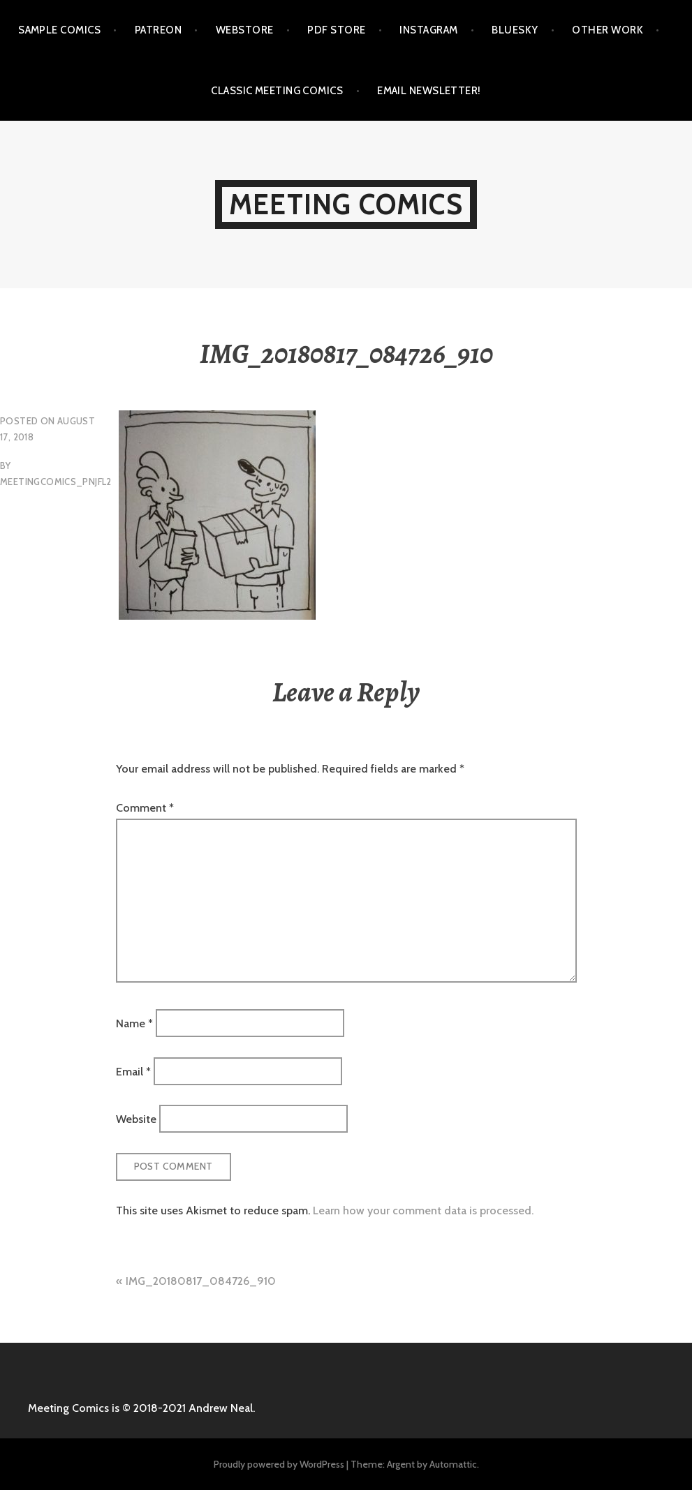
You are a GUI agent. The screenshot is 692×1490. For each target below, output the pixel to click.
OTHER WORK (607, 30)
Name (134, 1023)
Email (133, 1071)
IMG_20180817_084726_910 (201, 1281)
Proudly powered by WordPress (279, 1464)
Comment (145, 807)
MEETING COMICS (346, 204)
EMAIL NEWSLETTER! (429, 90)
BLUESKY (515, 30)
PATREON (158, 30)
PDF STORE (336, 30)
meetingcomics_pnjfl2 (56, 481)
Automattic (453, 1464)
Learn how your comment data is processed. (423, 1210)
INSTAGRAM (428, 30)
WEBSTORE (245, 30)
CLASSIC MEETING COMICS (277, 90)
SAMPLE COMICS (59, 30)
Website (136, 1119)
